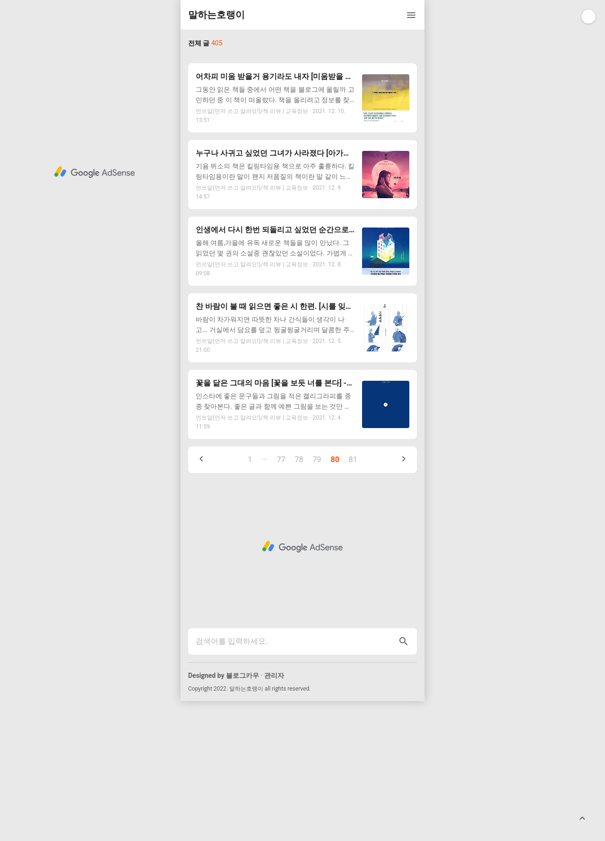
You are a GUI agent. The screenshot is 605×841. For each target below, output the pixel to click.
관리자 (274, 815)
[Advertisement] (302, 122)
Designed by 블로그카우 (223, 815)
